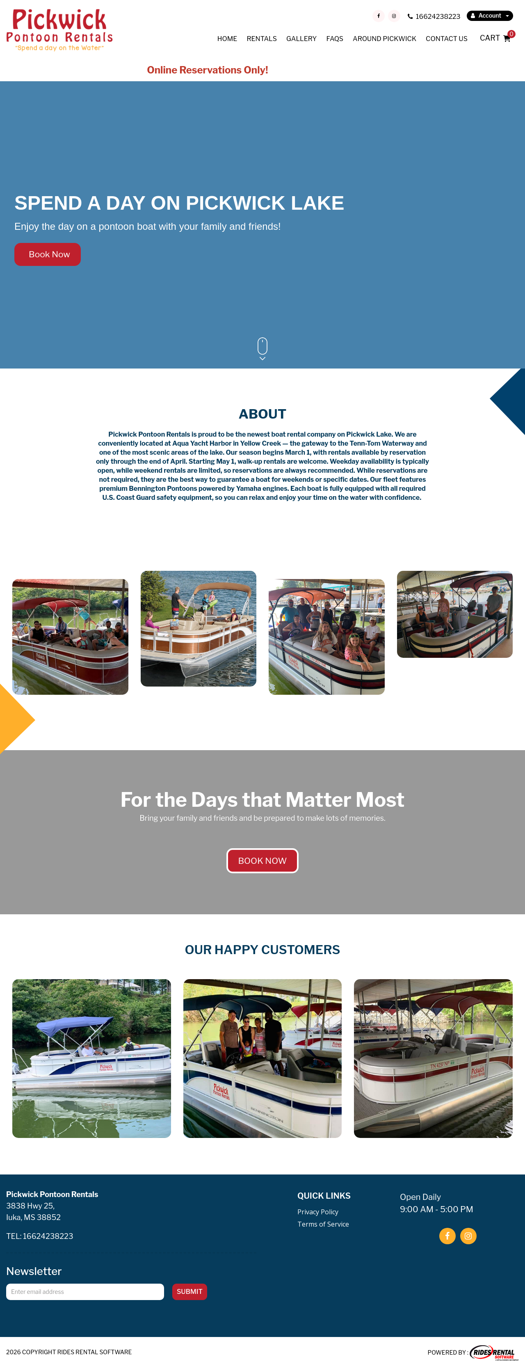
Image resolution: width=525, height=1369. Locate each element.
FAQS (334, 39)
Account (490, 15)
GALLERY (301, 39)
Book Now (47, 254)
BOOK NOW (262, 861)
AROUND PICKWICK (384, 39)
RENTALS (262, 39)
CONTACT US (447, 39)
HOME (227, 39)
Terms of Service (323, 1224)
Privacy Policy (317, 1211)
